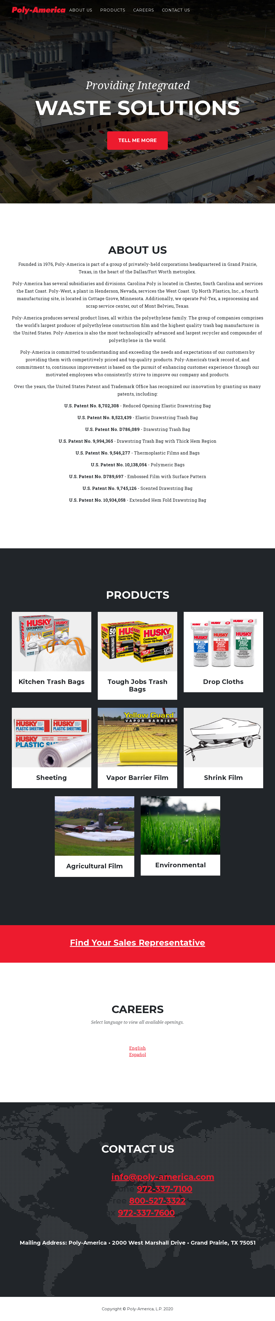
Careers (143, 13)
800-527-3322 (157, 1201)
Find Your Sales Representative (137, 943)
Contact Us (176, 13)
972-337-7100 (164, 1189)
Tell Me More (137, 140)
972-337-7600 (146, 1213)
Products (112, 13)
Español (137, 1054)
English (137, 1048)
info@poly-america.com (162, 1177)
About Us (80, 13)
